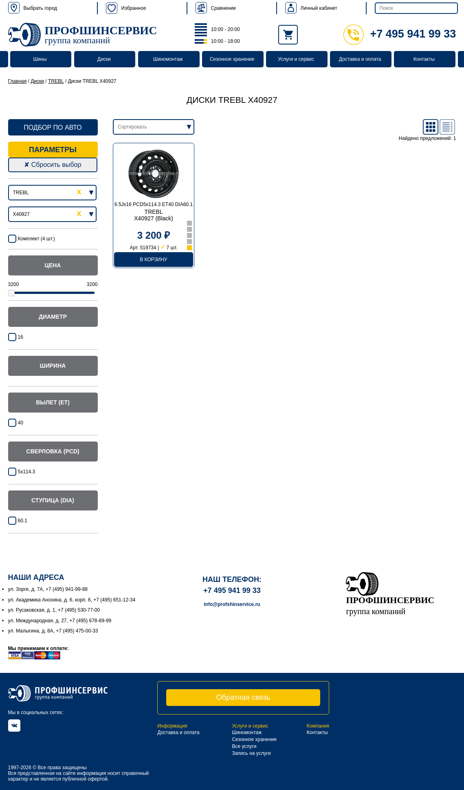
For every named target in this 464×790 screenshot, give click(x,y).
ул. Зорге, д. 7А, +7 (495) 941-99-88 (48, 589)
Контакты (424, 59)
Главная (17, 81)
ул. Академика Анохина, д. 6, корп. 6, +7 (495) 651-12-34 (72, 600)
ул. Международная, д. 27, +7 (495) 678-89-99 (60, 621)
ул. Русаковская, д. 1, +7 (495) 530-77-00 (54, 610)
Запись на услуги (251, 753)
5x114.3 (26, 472)
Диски (104, 59)
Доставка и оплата (360, 59)
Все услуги (244, 746)
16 (20, 337)
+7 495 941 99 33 (399, 34)
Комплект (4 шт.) (36, 239)
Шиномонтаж (168, 59)
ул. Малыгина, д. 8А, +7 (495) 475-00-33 (53, 631)
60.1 (22, 521)
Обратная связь (243, 697)
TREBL (56, 81)
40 (20, 423)
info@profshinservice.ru (232, 604)
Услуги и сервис (296, 59)
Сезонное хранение (232, 59)
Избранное (126, 8)
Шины (40, 59)
